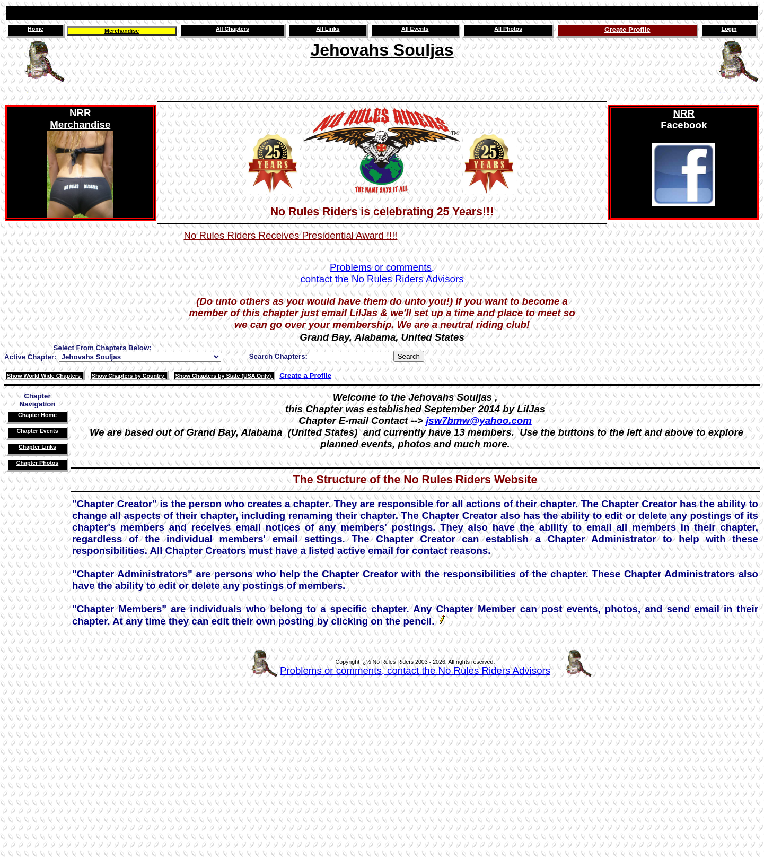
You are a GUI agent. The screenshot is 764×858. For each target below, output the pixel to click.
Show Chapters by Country (129, 375)
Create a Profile (305, 375)
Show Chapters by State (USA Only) (224, 375)
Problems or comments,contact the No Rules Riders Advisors (382, 273)
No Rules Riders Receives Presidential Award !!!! (291, 235)
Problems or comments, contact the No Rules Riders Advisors (415, 670)
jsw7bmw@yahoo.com (479, 420)
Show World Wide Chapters (44, 375)
